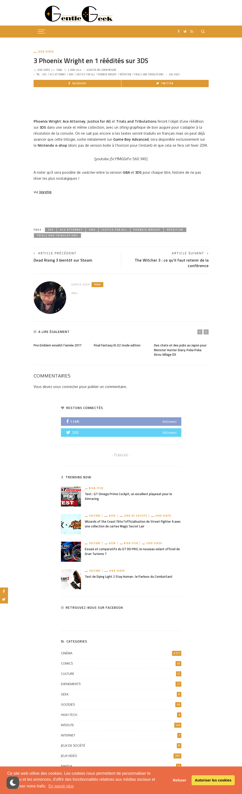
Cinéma (121, 653)
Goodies (121, 704)
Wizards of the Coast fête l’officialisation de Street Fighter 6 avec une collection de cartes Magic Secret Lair (133, 524)
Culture (95, 515)
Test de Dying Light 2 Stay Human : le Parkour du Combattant (129, 576)
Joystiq (45, 192)
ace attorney (58, 74)
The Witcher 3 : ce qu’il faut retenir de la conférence (172, 263)
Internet (121, 735)
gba (71, 74)
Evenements (121, 684)
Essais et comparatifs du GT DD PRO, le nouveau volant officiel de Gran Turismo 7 (132, 551)
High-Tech (96, 488)
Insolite (121, 725)
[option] (61, 344)
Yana (59, 70)
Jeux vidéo (46, 51)
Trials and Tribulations (149, 74)
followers (169, 422)
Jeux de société (135, 515)
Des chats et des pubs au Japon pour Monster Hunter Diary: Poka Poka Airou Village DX (180, 350)
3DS (44, 74)
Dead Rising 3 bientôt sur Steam (63, 260)
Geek (112, 515)
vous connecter (65, 386)
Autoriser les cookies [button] (213, 780)
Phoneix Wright (107, 74)
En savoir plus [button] (61, 786)
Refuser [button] (179, 780)
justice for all (85, 74)
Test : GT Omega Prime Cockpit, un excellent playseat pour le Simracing (128, 496)
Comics (121, 663)
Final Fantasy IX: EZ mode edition (117, 345)
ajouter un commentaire (101, 70)
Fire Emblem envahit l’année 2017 (58, 345)
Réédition (125, 74)
